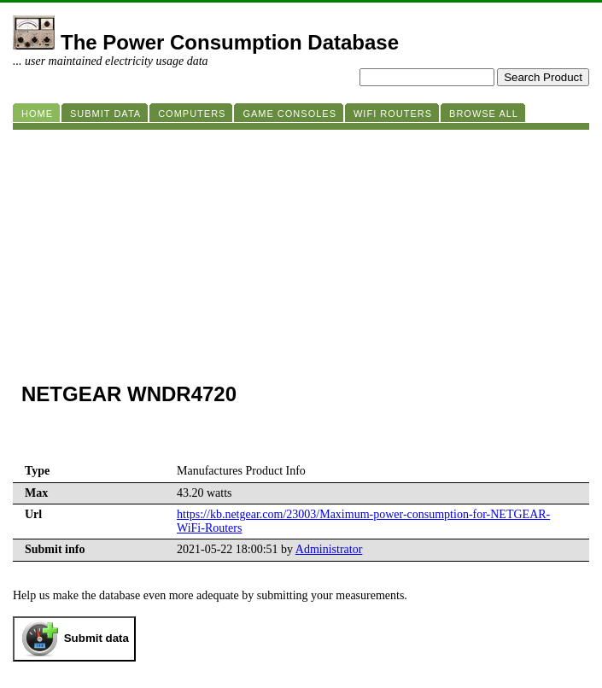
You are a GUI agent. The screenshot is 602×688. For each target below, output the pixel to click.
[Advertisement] (301, 249)
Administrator (329, 549)
